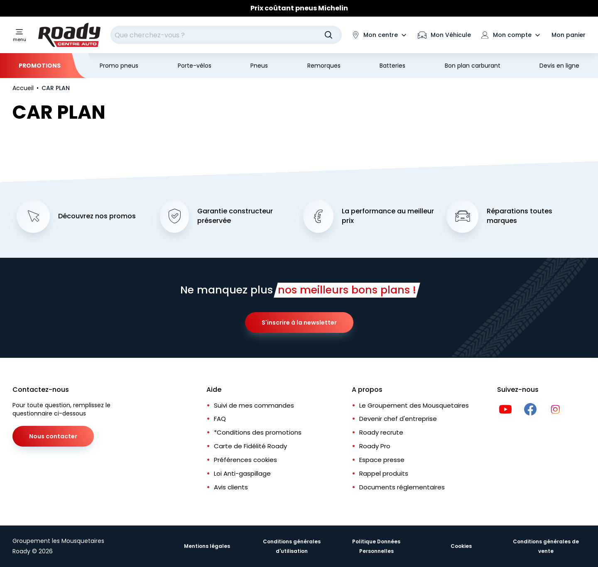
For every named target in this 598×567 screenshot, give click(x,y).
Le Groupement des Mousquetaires (414, 405)
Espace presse (381, 459)
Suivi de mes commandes (254, 405)
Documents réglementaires (402, 487)
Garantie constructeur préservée (235, 216)
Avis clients (231, 487)
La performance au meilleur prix (388, 216)
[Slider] (299, 8)
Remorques (324, 65)
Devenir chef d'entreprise (398, 418)
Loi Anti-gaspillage (242, 473)
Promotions (40, 65)
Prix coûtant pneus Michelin (299, 8)
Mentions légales (207, 546)
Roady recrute (381, 432)
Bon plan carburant (472, 65)
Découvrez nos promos (97, 216)
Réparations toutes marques (519, 216)
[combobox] (226, 35)
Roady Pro (374, 446)
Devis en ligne (559, 65)
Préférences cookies (245, 459)
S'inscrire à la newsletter (299, 322)
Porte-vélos (194, 65)
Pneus (259, 65)
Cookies (461, 546)
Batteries (392, 65)
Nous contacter (53, 436)
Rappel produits (383, 473)
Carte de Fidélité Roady (250, 446)
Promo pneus (119, 65)
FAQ (220, 418)
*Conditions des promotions (257, 432)
